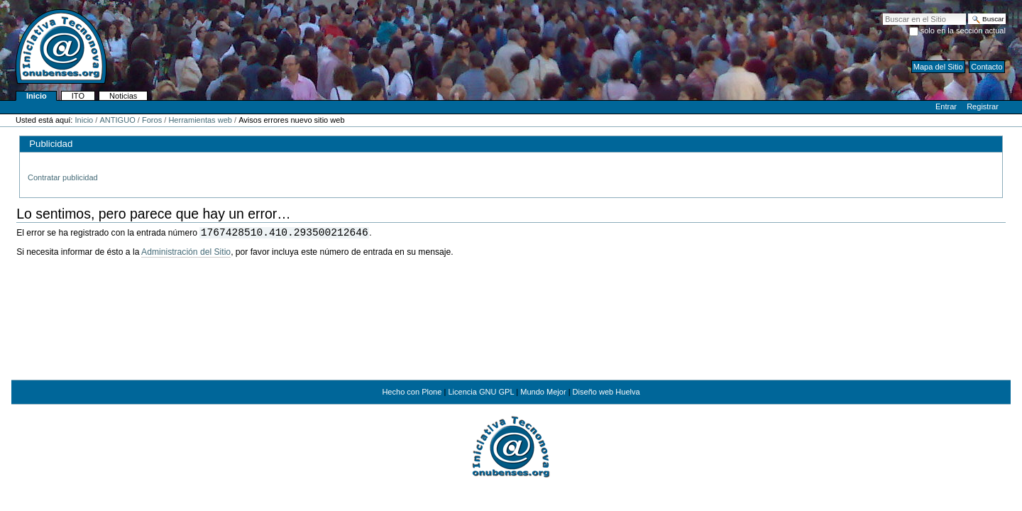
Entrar (946, 106)
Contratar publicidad (63, 177)
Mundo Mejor (543, 392)
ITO (78, 96)
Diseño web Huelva (606, 392)
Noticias (123, 96)
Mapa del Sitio (938, 66)
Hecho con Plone (411, 392)
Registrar (983, 106)
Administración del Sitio (186, 252)
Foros (152, 120)
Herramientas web (200, 120)
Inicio (36, 96)
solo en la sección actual (963, 30)
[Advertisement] (511, 331)
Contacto (986, 66)
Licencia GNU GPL (481, 392)
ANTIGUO (117, 120)
